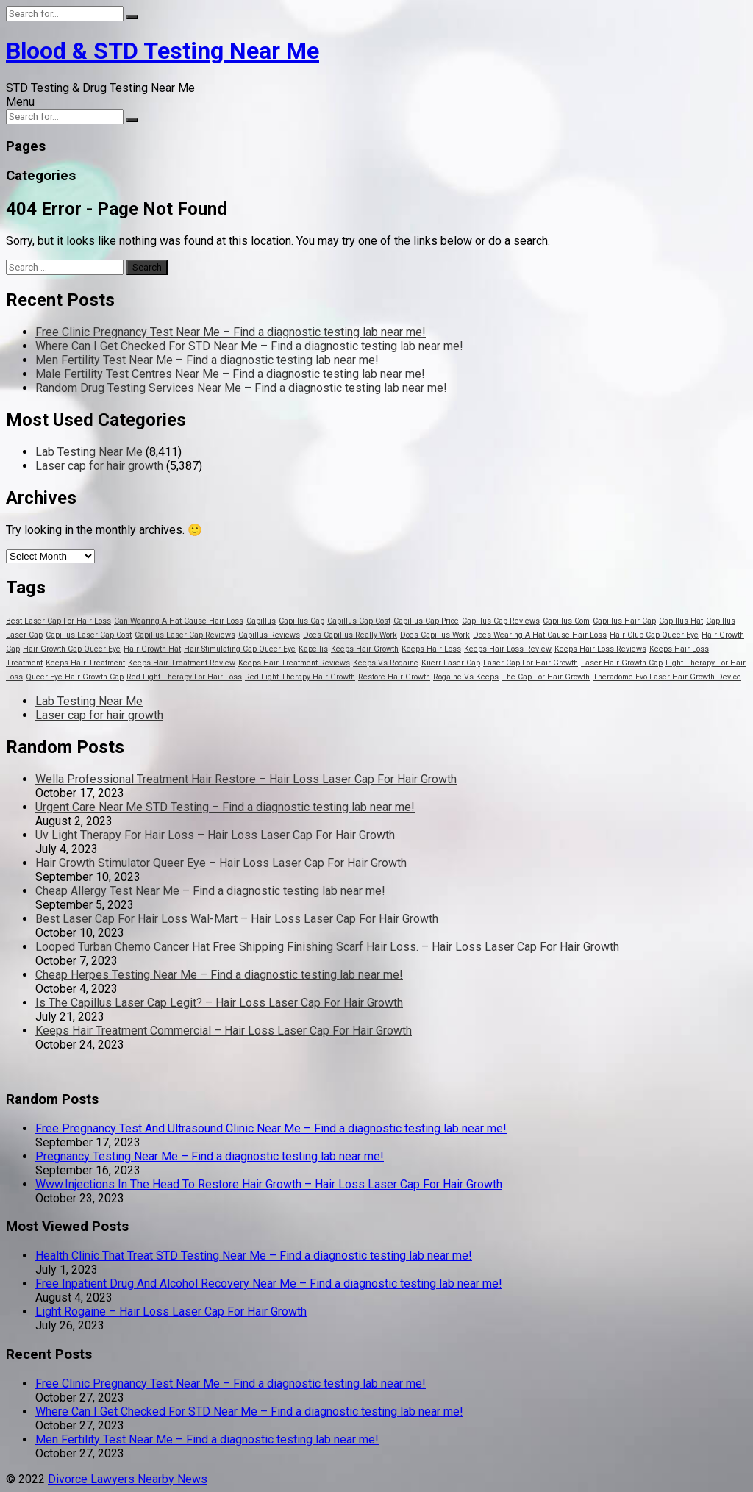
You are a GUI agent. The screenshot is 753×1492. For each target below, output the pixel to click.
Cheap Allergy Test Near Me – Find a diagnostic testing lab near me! (210, 891)
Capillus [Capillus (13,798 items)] (261, 621)
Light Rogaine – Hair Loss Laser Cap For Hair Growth (171, 1311)
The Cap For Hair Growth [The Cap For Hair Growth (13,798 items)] (546, 677)
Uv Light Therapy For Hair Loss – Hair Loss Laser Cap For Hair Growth (215, 835)
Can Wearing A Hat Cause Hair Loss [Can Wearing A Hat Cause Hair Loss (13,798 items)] (178, 621)
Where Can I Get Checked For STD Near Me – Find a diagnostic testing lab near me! (249, 346)
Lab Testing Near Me (89, 452)
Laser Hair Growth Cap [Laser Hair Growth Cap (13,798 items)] (622, 663)
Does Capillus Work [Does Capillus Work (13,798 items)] (435, 635)
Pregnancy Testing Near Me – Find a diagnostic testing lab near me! (209, 1156)
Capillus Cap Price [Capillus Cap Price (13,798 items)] (426, 621)
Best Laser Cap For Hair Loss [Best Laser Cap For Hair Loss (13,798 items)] (58, 621)
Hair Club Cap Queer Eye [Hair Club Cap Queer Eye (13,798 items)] (654, 635)
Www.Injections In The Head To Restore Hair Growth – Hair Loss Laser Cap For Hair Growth (268, 1184)
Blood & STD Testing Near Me (162, 51)
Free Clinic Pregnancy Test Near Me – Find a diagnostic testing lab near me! (230, 332)
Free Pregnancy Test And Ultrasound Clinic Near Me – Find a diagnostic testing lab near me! (271, 1128)
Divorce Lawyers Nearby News (127, 1479)
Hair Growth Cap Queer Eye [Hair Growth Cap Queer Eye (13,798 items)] (72, 649)
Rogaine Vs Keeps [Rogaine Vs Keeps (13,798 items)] (466, 677)
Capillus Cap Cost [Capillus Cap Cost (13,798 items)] (358, 621)
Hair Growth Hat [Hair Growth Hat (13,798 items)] (152, 649)
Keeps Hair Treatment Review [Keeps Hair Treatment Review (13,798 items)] (181, 663)
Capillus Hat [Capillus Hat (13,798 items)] (681, 621)
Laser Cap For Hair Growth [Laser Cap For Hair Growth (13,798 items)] (530, 663)
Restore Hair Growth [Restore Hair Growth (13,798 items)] (394, 677)
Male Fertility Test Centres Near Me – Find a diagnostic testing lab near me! (230, 374)
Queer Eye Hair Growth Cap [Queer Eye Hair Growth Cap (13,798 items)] (75, 677)
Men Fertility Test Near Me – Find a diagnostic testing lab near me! (207, 360)
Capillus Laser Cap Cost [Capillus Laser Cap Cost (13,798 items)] (89, 635)
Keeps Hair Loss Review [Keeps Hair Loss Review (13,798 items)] (508, 649)
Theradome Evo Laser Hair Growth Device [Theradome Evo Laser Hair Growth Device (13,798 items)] (667, 677)
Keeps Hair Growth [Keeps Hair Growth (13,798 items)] (365, 649)
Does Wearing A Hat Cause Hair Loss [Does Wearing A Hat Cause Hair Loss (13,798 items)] (540, 635)
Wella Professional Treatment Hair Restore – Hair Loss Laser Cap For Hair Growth (246, 779)
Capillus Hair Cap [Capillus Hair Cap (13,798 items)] (624, 621)
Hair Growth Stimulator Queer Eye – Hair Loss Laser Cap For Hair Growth (221, 863)
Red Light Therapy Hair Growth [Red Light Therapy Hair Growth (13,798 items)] (300, 677)
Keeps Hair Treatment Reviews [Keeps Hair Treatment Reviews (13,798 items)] (294, 663)
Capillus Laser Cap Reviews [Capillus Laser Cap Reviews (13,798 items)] (185, 635)
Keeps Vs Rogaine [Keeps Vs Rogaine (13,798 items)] (385, 663)
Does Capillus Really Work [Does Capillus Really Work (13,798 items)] (350, 635)
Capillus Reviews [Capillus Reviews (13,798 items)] (269, 635)
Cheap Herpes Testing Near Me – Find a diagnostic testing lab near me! (219, 975)
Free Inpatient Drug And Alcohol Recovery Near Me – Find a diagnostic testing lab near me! (268, 1284)
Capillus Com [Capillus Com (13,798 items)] (566, 621)
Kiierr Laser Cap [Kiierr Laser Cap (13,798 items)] (450, 663)
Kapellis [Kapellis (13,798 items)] (313, 649)
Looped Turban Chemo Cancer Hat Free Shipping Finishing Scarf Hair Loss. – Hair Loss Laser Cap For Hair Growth (327, 947)
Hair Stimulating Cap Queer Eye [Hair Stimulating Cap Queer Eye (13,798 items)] (240, 649)
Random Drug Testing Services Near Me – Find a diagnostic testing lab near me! (241, 388)
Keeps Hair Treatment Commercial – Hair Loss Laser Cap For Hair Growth (223, 1031)
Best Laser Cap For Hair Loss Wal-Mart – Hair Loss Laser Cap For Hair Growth (236, 919)
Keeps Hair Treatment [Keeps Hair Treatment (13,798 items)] (85, 663)
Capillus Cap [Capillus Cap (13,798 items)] (301, 621)
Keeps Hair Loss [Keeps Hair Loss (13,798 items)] (431, 649)
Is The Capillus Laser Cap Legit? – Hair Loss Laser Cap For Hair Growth (219, 1003)
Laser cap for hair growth (99, 466)
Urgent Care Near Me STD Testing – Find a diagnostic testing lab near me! (225, 807)
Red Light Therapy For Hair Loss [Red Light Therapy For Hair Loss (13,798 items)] (184, 677)
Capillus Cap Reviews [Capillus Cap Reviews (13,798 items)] (501, 621)
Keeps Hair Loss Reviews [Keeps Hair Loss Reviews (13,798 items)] (600, 649)
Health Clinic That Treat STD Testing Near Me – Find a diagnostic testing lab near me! (253, 1256)
